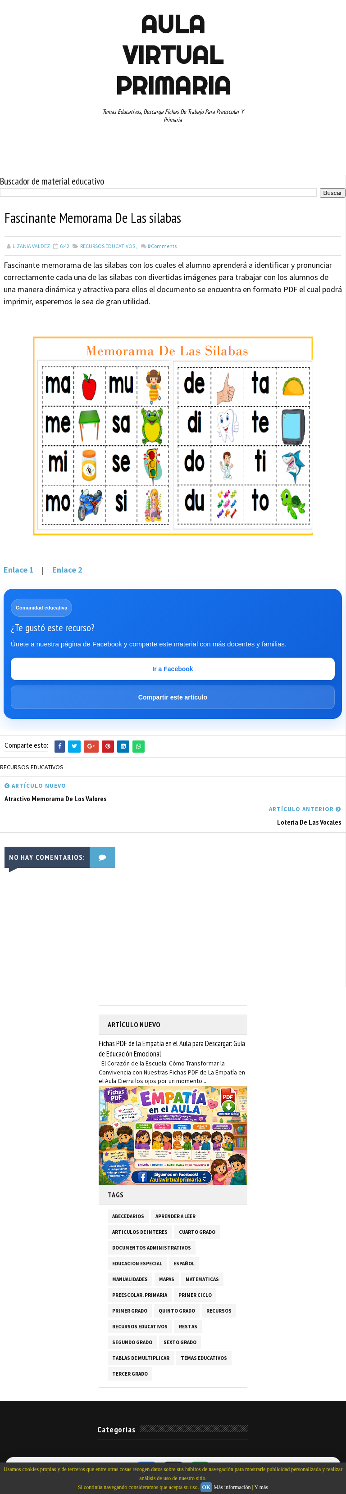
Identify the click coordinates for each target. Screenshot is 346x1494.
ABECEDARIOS (128, 1216)
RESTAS (188, 1326)
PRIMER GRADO (129, 1310)
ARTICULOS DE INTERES (140, 1231)
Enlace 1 (20, 569)
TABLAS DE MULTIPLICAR (140, 1357)
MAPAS (166, 1279)
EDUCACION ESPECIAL (137, 1263)
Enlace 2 (67, 569)
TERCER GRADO (130, 1373)
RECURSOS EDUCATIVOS (107, 246)
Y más (261, 1487)
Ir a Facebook (172, 669)
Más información (232, 1487)
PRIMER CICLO (195, 1294)
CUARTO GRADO (197, 1231)
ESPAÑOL (184, 1263)
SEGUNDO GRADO (132, 1342)
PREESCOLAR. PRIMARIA (139, 1294)
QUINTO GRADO (177, 1310)
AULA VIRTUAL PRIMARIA (173, 55)
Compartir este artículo (172, 697)
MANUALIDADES (130, 1279)
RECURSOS (219, 1310)
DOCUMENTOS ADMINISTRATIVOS (151, 1247)
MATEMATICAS (202, 1279)
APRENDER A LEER (175, 1216)
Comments (162, 246)
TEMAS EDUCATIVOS (204, 1357)
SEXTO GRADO (180, 1342)
